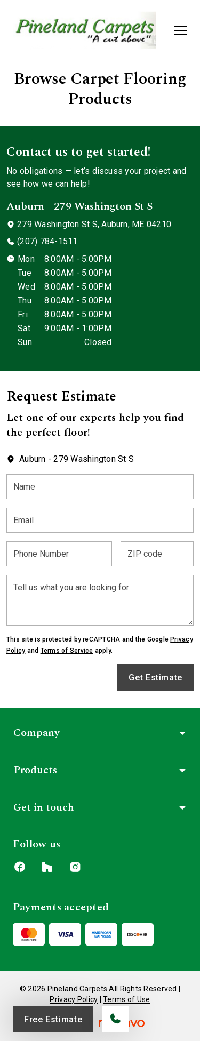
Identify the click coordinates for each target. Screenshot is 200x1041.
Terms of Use (126, 999)
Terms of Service (67, 650)
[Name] (100, 486)
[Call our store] (115, 1019)
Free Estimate (53, 1019)
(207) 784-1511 (47, 241)
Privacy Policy (74, 999)
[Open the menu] (180, 30)
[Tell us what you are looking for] (100, 600)
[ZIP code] (157, 553)
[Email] (100, 520)
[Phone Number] (59, 553)
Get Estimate (155, 677)
